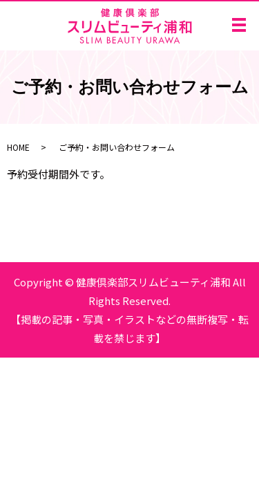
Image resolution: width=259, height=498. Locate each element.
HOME (18, 147)
